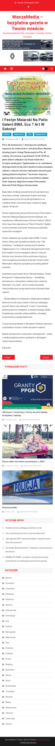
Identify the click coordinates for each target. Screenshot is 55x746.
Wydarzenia (40, 134)
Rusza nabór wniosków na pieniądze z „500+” (23, 461)
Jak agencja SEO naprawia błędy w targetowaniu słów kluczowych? (27, 540)
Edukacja (9, 594)
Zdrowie (9, 713)
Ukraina (8, 697)
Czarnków (10, 588)
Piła (29, 134)
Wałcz (8, 702)
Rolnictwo (10, 670)
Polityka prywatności (28, 743)
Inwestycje (10, 615)
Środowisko (10, 686)
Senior (8, 675)
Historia (8, 605)
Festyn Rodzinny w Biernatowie (10, 357)
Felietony (9, 599)
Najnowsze (18, 134)
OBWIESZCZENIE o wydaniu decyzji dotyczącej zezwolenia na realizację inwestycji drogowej (26, 559)
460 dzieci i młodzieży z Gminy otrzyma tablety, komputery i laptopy (25, 414)
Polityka (9, 653)
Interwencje (10, 610)
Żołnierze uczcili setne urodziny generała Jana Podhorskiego (48, 357)
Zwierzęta (10, 718)
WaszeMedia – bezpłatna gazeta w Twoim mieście (27, 22)
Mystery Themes (43, 740)
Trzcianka (10, 691)
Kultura (7, 134)
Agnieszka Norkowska (34, 139)
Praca (8, 659)
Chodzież (9, 583)
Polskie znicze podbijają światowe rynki (23, 528)
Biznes (8, 578)
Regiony (9, 664)
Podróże (9, 648)
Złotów (8, 724)
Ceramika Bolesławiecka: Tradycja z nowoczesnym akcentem (29, 550)
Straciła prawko (9, 507)
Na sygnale (10, 632)
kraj (7, 621)
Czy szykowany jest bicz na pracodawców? (25, 533)
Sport (8, 680)
